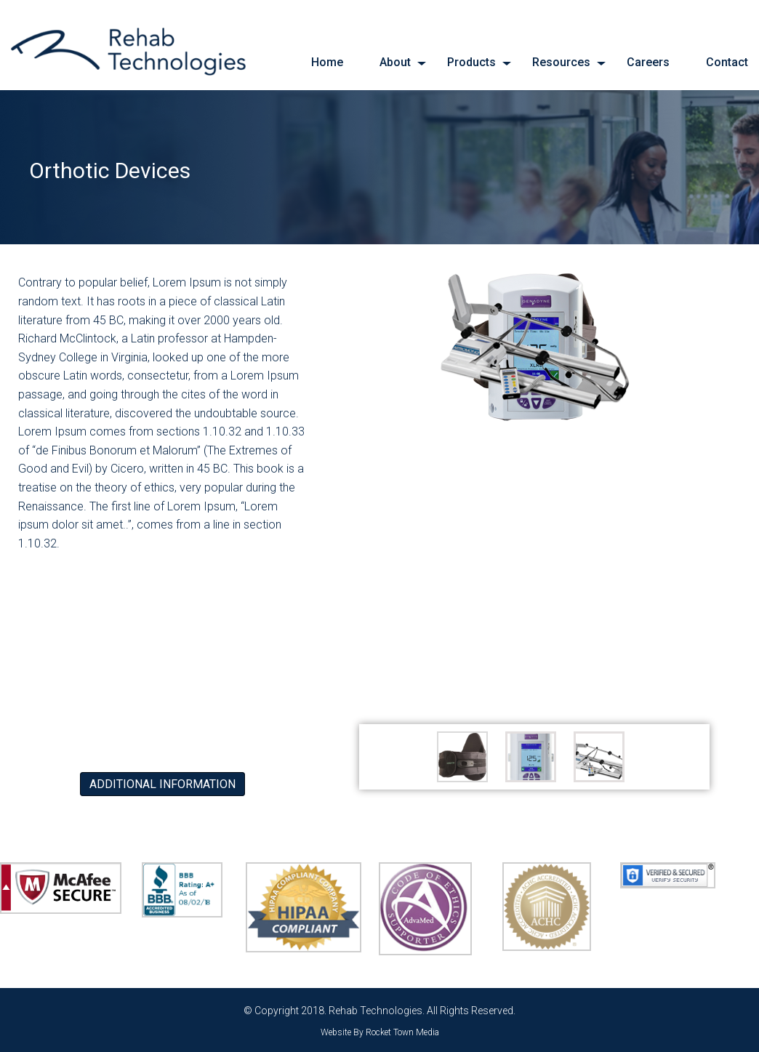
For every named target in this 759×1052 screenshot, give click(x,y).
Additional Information (162, 784)
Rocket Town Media (402, 1032)
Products (471, 62)
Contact (727, 62)
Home (327, 62)
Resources (561, 62)
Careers (648, 62)
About (395, 62)
